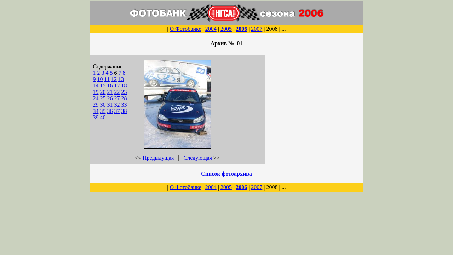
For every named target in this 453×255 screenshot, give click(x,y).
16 (110, 86)
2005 (226, 29)
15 (103, 86)
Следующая (198, 158)
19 (96, 92)
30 (103, 105)
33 (124, 105)
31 (110, 105)
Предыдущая (158, 158)
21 (110, 92)
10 (100, 79)
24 (96, 98)
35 (103, 111)
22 (117, 92)
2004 (211, 29)
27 (117, 98)
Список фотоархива (226, 174)
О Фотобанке (185, 29)
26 (110, 98)
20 (103, 92)
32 (117, 105)
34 (96, 111)
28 (124, 98)
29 (96, 105)
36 (110, 111)
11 (107, 79)
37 (117, 111)
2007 (256, 29)
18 (124, 86)
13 (121, 79)
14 (96, 86)
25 (103, 98)
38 (124, 111)
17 (117, 86)
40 (103, 117)
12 (114, 79)
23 (124, 92)
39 (96, 117)
